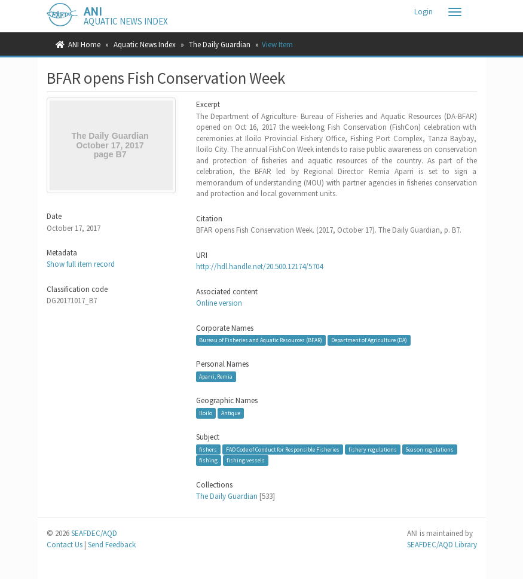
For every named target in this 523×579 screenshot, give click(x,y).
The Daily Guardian (219, 44)
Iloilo (205, 413)
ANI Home (84, 44)
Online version (219, 303)
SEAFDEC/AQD (94, 533)
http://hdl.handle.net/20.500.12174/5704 (259, 266)
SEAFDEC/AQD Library (442, 545)
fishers (208, 449)
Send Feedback (112, 545)
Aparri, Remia (216, 376)
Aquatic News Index (145, 44)
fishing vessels (246, 460)
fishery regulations (372, 449)
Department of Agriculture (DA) (369, 340)
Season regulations (429, 449)
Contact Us (64, 545)
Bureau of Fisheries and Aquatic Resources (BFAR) (260, 340)
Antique (230, 413)
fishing (208, 460)
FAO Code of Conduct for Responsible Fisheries (283, 449)
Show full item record (81, 264)
